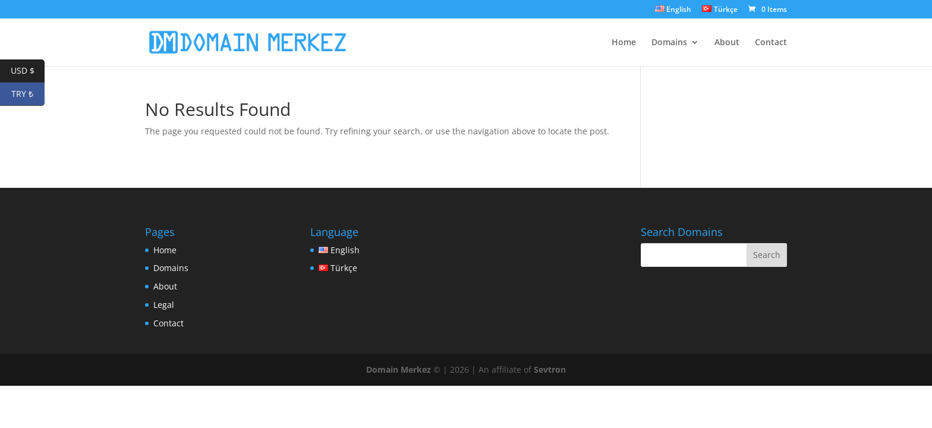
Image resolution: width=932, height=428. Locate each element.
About (726, 43)
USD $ (28, 71)
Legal (163, 304)
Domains (669, 43)
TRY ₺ (28, 94)
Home (624, 43)
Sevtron (550, 369)
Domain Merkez (398, 369)
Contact (771, 43)
